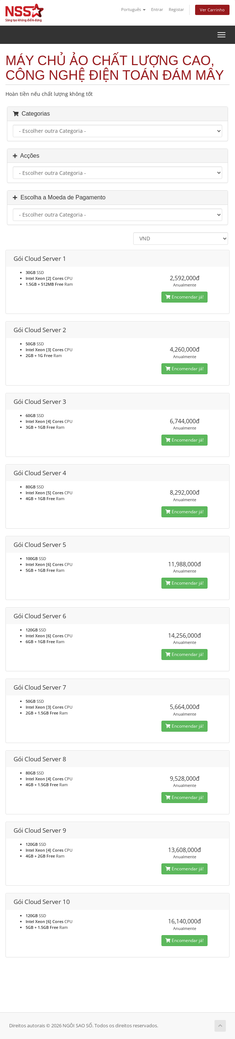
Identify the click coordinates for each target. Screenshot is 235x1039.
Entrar (157, 9)
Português (133, 9)
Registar (176, 9)
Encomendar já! (184, 297)
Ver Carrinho (212, 9)
